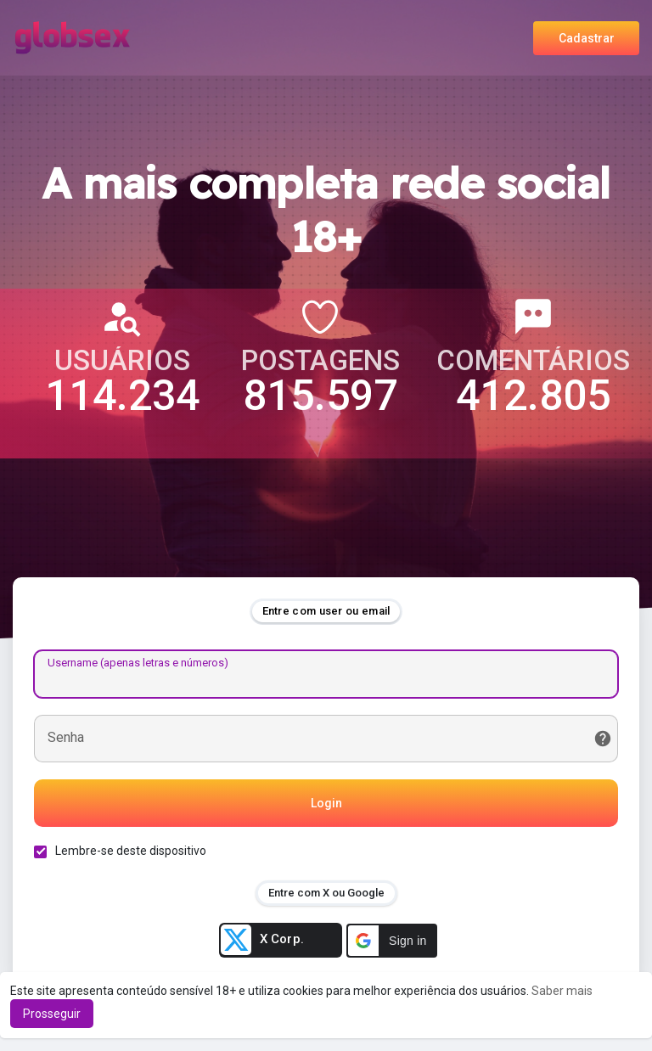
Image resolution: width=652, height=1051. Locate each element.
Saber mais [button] (562, 991)
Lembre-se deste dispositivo (130, 850)
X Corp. (262, 940)
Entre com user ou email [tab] (326, 610)
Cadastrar (587, 38)
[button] (391, 941)
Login (326, 803)
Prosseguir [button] (52, 1013)
